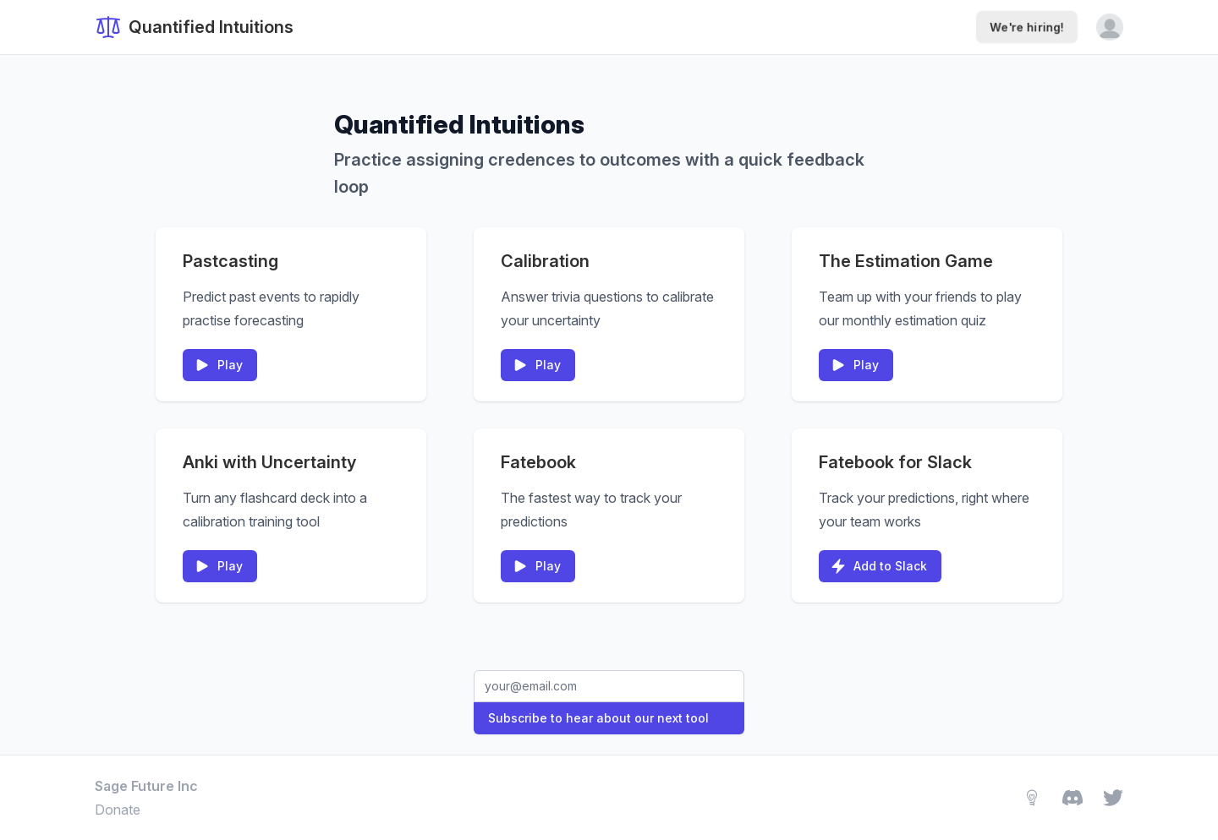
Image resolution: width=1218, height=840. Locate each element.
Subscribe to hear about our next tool (598, 718)
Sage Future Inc (146, 785)
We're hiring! (1027, 26)
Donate (117, 809)
